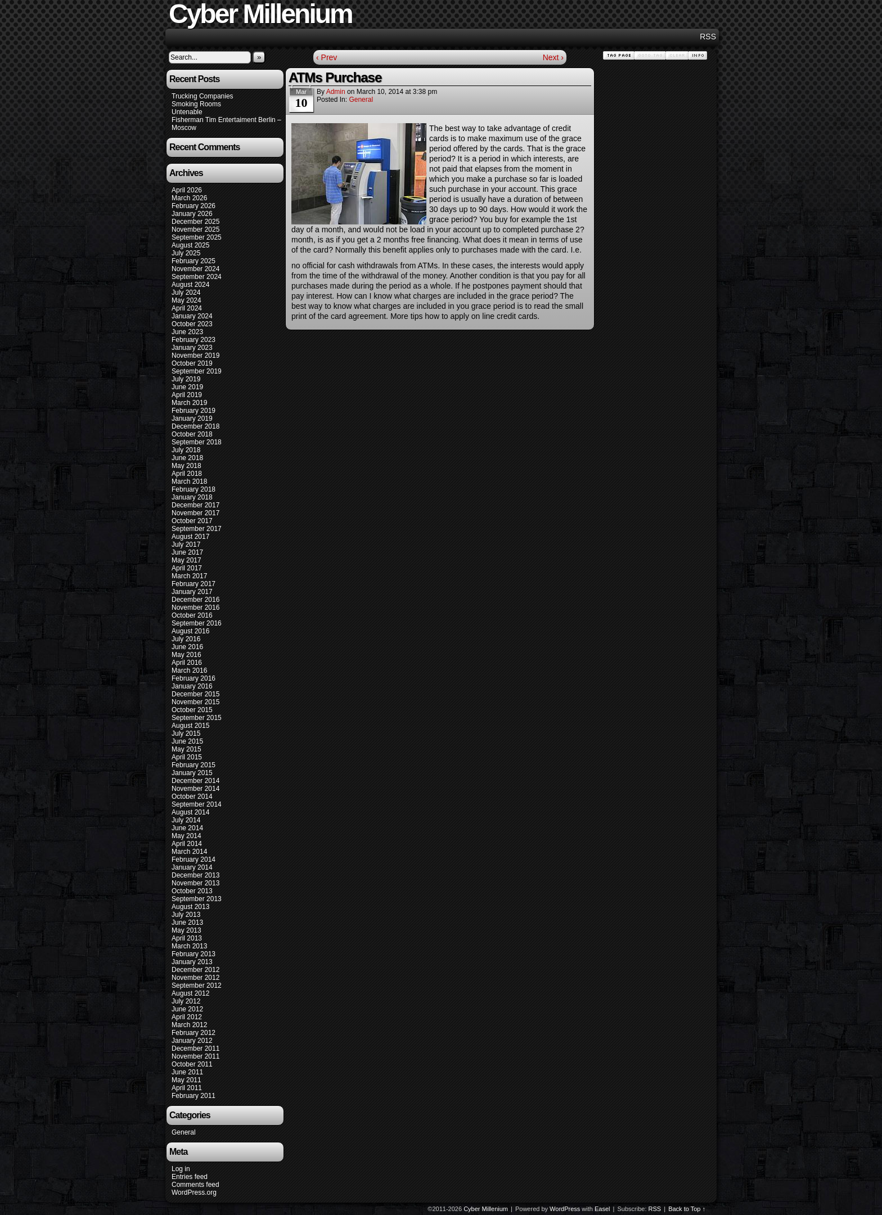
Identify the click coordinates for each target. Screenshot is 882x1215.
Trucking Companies (202, 96)
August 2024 (190, 285)
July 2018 (186, 450)
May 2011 (186, 1080)
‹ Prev (326, 57)
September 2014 (197, 804)
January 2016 (192, 686)
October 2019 (192, 363)
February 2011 (193, 1096)
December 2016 (195, 600)
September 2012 (197, 985)
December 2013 (195, 875)
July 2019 (186, 379)
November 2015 (195, 702)
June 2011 (187, 1072)
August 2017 (190, 537)
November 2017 (195, 513)
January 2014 (192, 867)
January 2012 (192, 1041)
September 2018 (197, 442)
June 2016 (187, 647)
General (184, 1132)
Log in (181, 1169)
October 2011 (192, 1064)
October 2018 (192, 434)
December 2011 (195, 1048)
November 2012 (195, 978)
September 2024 (197, 277)
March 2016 (189, 670)
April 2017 (187, 568)
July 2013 (186, 915)
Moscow (184, 128)
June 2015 (187, 741)
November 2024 (195, 269)
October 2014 (192, 796)
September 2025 (197, 237)
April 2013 (187, 938)
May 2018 (186, 466)
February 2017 (193, 584)
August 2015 (190, 726)
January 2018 (192, 497)
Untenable (187, 112)
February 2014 (193, 859)
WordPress (565, 1208)
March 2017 (189, 576)
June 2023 (187, 332)
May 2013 (186, 930)
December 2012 (195, 970)
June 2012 (187, 1009)
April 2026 (187, 190)
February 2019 (193, 411)
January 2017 (192, 592)
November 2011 (195, 1056)
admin (335, 92)
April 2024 (187, 308)
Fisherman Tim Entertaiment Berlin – (226, 120)
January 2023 (192, 348)
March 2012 (189, 1025)
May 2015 (186, 749)
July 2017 (186, 544)
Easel (602, 1208)
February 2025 (193, 261)
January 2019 (192, 418)
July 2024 (186, 292)
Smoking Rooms (196, 104)
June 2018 (187, 458)
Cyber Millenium (486, 1208)
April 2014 (187, 844)
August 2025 (190, 245)
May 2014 (186, 836)
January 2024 (192, 316)
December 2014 (195, 781)
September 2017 (197, 529)
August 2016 (190, 631)
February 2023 (193, 340)
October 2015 (192, 710)
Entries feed (190, 1177)
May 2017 (186, 560)
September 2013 (197, 899)
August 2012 (190, 993)
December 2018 (195, 426)
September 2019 (197, 371)
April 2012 (187, 1017)
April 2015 (187, 757)
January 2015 (192, 773)
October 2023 (192, 324)
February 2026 (193, 206)
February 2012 (193, 1033)
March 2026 (189, 198)
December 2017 (195, 505)
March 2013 (189, 946)
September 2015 (197, 718)
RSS (708, 36)
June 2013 (187, 922)
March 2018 (189, 481)
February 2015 (193, 765)
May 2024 (186, 300)
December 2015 (195, 694)
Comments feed (195, 1185)
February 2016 (193, 678)
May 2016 (186, 655)
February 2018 (193, 489)
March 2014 (189, 852)
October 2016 (192, 615)
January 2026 (192, 214)
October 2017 (192, 521)
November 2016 (195, 607)
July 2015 (186, 733)
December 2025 (195, 222)
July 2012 (186, 1001)
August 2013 (190, 907)
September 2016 (197, 623)
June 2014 (187, 828)
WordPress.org (194, 1192)
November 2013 (195, 883)
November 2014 (195, 789)
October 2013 (192, 891)
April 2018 (187, 474)
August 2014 (190, 812)
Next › (553, 57)
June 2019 (187, 387)
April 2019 (187, 395)
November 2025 (195, 229)
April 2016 (187, 663)
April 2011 (187, 1088)
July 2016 (186, 639)
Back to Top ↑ (686, 1208)
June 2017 (187, 552)
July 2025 (186, 253)
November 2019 (195, 355)
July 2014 (186, 820)
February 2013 (193, 954)
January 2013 (192, 962)
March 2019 (189, 403)
